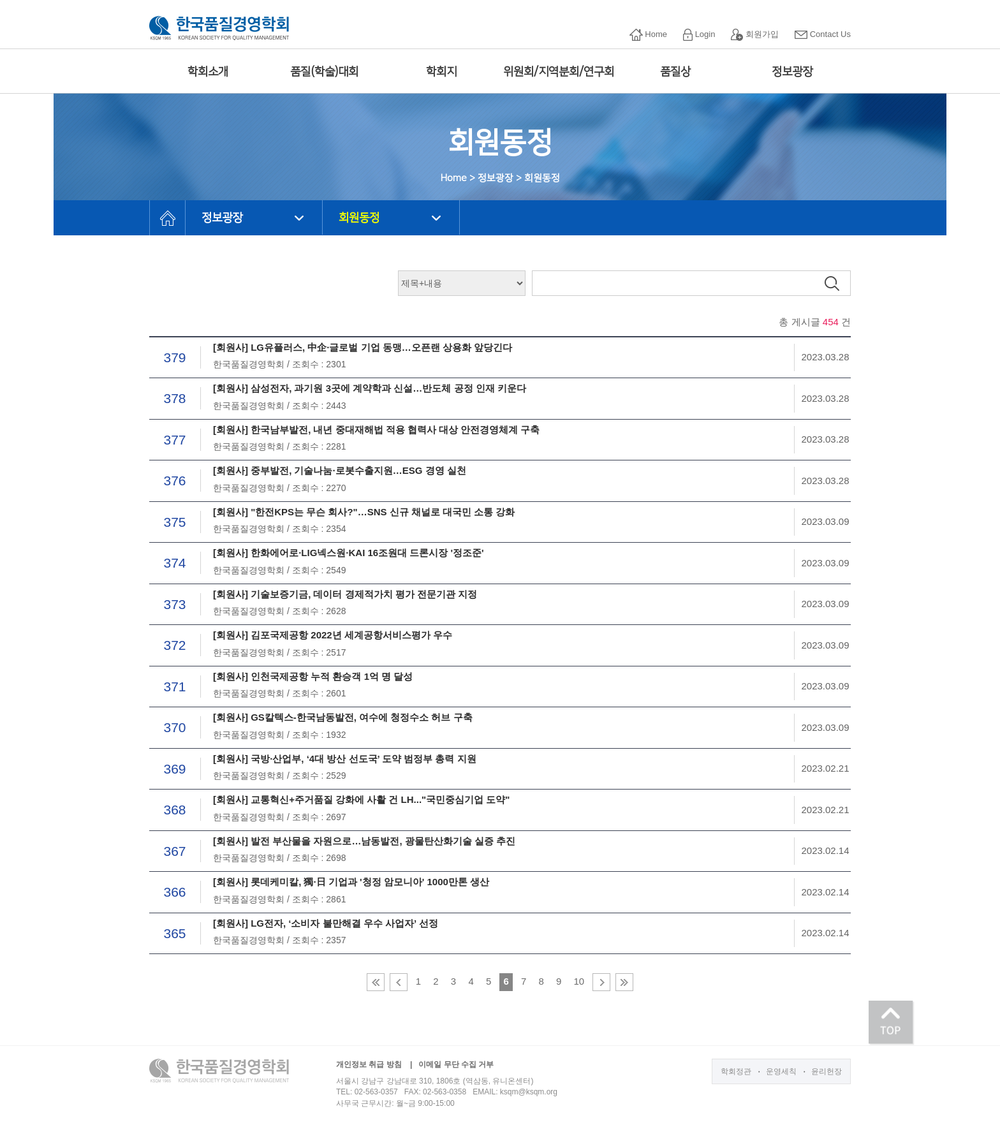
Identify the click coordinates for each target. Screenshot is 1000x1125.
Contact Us (823, 34)
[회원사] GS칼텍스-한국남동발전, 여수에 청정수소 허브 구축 (343, 717)
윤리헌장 (826, 1071)
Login (699, 35)
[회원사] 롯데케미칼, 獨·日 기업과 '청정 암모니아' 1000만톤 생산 (351, 881)
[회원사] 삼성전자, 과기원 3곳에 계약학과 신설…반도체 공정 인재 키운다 (369, 388)
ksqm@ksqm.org (528, 1091)
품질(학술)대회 (324, 72)
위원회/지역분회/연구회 (558, 72)
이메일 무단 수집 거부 (456, 1064)
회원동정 (359, 218)
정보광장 (792, 72)
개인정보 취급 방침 (369, 1064)
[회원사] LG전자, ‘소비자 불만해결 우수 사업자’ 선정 (325, 923)
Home (648, 35)
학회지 (441, 72)
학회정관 (736, 1071)
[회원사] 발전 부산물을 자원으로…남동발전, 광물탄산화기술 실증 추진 (364, 840)
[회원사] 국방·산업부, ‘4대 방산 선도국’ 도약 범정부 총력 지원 (344, 758)
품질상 (675, 72)
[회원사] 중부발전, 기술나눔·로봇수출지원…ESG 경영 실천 (339, 470)
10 (578, 981)
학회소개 (208, 72)
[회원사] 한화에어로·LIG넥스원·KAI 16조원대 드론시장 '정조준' (348, 552)
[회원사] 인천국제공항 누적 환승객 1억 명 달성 (313, 676)
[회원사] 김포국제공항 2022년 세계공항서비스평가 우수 (332, 634)
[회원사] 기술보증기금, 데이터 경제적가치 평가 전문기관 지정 (345, 594)
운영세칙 (781, 1071)
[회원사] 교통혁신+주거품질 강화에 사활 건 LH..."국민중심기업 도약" (361, 799)
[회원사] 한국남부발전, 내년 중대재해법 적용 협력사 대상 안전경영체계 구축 (376, 429)
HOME (167, 217)
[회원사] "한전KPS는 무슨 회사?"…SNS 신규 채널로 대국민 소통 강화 (364, 511)
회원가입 (755, 35)
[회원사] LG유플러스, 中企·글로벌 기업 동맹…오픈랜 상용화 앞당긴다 (362, 347)
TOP (892, 1023)
